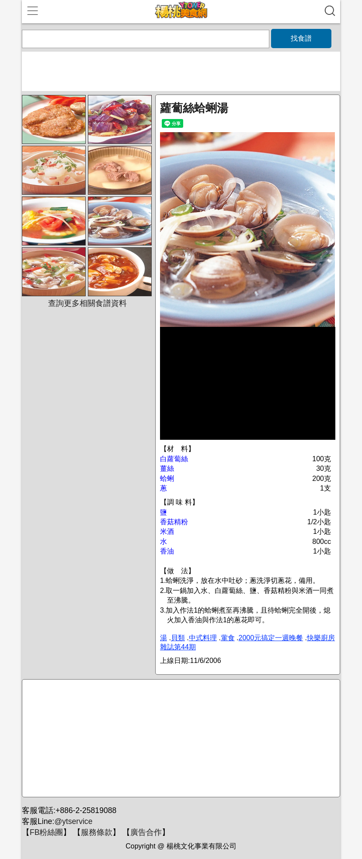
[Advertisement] (180, 738)
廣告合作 (146, 832)
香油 (167, 551)
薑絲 (167, 468)
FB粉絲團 (46, 832)
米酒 (167, 531)
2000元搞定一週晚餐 (271, 638)
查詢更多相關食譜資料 (87, 303)
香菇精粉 (174, 522)
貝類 (178, 638)
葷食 (228, 638)
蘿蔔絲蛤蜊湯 (194, 108)
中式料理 (203, 638)
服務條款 (96, 832)
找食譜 (301, 38)
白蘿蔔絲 (174, 459)
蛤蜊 (167, 478)
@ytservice (73, 821)
